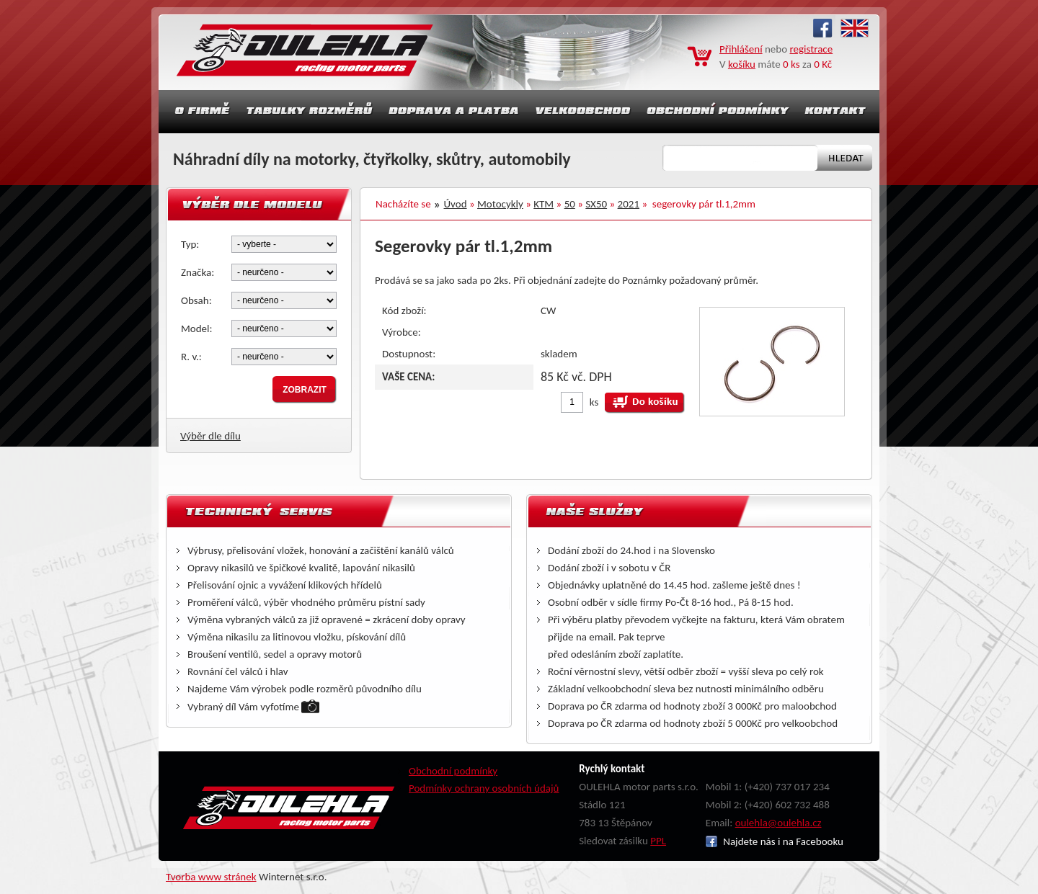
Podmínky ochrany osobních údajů (484, 788)
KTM (543, 203)
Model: (197, 328)
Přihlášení (741, 49)
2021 (628, 203)
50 (569, 203)
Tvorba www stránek (211, 876)
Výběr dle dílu (210, 435)
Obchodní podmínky (453, 770)
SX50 (596, 203)
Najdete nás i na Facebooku (774, 841)
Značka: (197, 272)
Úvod (455, 203)
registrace (811, 49)
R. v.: (191, 356)
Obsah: (196, 300)
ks (594, 401)
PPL (658, 840)
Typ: (190, 244)
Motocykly (500, 203)
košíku (741, 64)
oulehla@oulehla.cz (778, 822)
